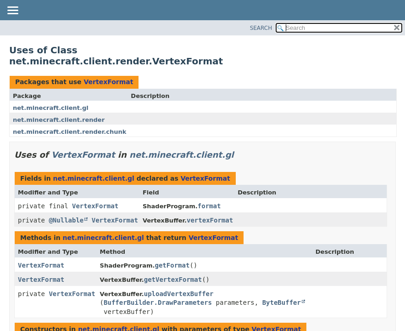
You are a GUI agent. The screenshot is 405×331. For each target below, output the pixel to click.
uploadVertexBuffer (179, 293)
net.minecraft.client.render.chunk (69, 131)
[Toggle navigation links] (12, 11)
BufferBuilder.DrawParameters (158, 302)
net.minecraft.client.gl (51, 107)
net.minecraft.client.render (59, 119)
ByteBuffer (281, 302)
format (209, 206)
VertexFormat (108, 82)
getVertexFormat (173, 279)
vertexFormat (210, 220)
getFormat (172, 265)
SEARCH (261, 28)
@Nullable (66, 220)
